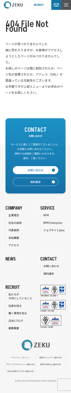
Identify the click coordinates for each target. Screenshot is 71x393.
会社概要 (14, 238)
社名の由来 (15, 223)
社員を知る (15, 306)
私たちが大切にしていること (20, 296)
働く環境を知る (18, 313)
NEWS (10, 259)
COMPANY (13, 208)
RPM (46, 215)
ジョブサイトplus (54, 230)
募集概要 (14, 328)
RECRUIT (39, 5)
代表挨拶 (14, 230)
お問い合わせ (51, 266)
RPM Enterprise (52, 223)
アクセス (14, 245)
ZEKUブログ (16, 321)
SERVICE (47, 208)
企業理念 (14, 215)
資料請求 (48, 273)
